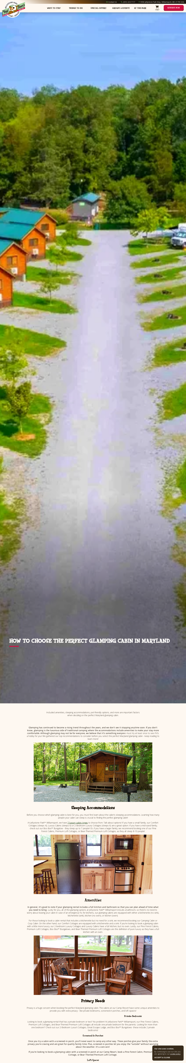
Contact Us (112, 2)
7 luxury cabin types (77, 822)
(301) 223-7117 (129, 2)
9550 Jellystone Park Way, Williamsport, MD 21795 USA (162, 2)
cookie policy (175, 1054)
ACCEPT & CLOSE (162, 1057)
